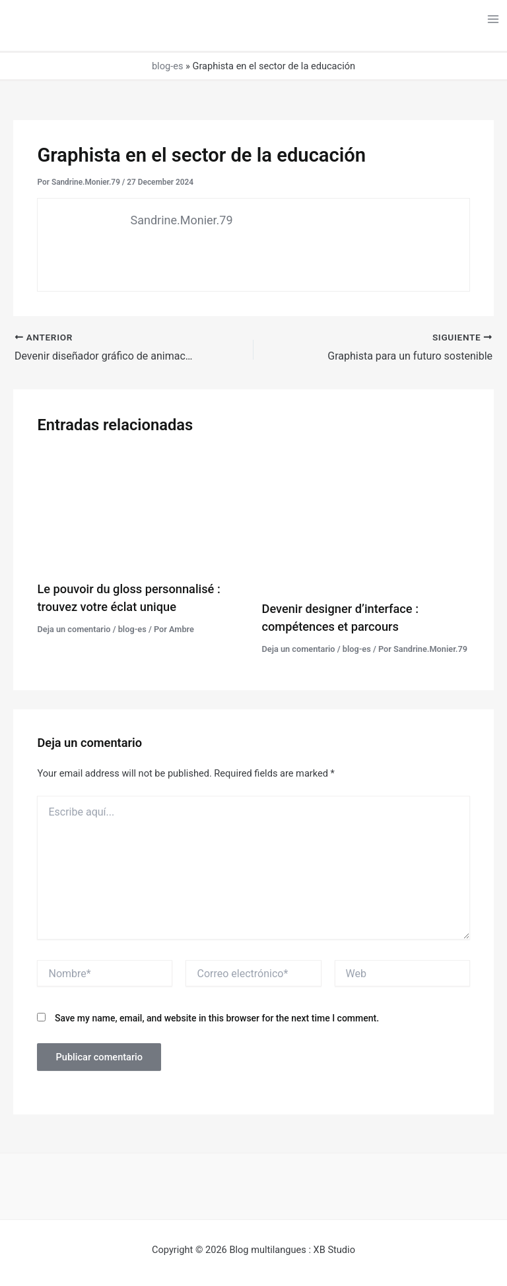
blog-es (168, 66)
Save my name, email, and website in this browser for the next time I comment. (217, 1018)
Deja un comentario (73, 629)
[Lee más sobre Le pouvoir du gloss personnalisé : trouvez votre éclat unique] (141, 510)
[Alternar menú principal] (493, 19)
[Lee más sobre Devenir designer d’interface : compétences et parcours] (366, 520)
